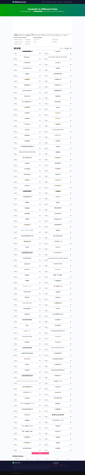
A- (14, 48)
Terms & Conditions (63, 465)
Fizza (68, 459)
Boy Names (54, 1)
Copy (15, 53)
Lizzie (57, 459)
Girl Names (48, 1)
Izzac (27, 459)
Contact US (55, 464)
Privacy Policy (55, 465)
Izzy (47, 459)
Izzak (37, 459)
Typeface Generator (68, 1)
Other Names (60, 1)
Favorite (43, 1)
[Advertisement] (42, 25)
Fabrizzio (17, 459)
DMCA (61, 464)
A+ (19, 48)
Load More (40, 453)
